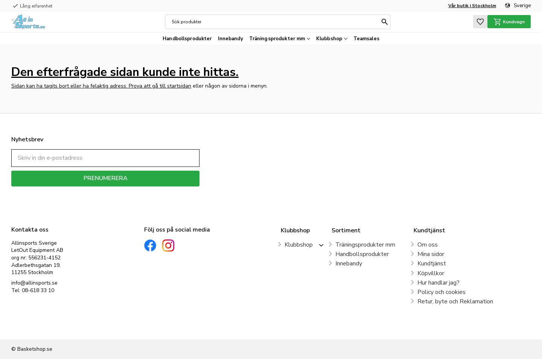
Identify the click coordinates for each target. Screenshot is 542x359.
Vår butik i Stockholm (472, 6)
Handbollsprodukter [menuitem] (187, 38)
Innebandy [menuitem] (230, 38)
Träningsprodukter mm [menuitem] (277, 38)
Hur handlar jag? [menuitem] (438, 283)
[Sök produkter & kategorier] (275, 22)
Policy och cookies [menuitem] (441, 292)
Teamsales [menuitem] (366, 38)
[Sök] (384, 22)
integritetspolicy (132, 192)
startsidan (179, 85)
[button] (480, 21)
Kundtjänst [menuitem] (431, 263)
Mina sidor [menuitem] (430, 254)
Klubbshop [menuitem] (329, 38)
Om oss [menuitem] (427, 245)
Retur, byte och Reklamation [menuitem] (455, 301)
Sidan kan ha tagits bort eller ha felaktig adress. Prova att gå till (89, 85)
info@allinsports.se (34, 282)
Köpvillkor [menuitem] (430, 273)
